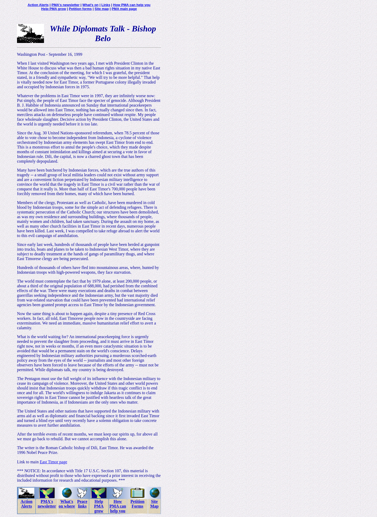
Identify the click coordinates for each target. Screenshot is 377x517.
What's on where (67, 503)
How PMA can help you (132, 5)
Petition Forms (137, 503)
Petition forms (80, 9)
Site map (102, 9)
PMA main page (124, 9)
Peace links (82, 503)
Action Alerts (37, 5)
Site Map (154, 503)
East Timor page (53, 462)
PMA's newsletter (66, 5)
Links (105, 5)
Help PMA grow (53, 9)
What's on (90, 5)
